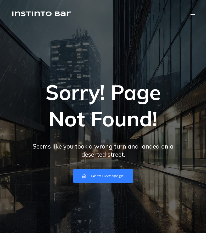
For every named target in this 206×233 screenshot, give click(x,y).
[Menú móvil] (192, 14)
